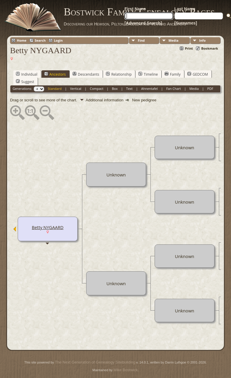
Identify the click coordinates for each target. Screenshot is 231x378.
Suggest (25, 81)
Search (40, 40)
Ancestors (55, 74)
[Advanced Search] (143, 23)
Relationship (119, 74)
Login (58, 40)
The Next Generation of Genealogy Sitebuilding (95, 362)
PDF (210, 88)
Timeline (148, 74)
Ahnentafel (149, 88)
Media (173, 40)
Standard (55, 88)
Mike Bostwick (126, 370)
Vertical (75, 88)
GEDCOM (197, 74)
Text (129, 88)
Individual (26, 74)
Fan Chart (173, 88)
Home (22, 40)
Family (173, 74)
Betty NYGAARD (47, 227)
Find (141, 40)
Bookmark (209, 48)
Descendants (86, 74)
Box (114, 88)
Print (189, 48)
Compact (97, 88)
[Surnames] (185, 23)
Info (202, 40)
